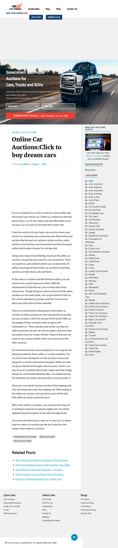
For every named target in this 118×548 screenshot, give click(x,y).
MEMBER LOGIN (54, 17)
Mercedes (93, 277)
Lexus (91, 264)
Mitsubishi (93, 287)
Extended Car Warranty (93, 241)
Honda (91, 255)
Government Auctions (25, 437)
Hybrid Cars (94, 258)
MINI (90, 284)
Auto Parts (93, 200)
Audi (90, 180)
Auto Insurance (95, 190)
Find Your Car (15, 9)
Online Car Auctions (98, 306)
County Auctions (96, 229)
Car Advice (85, 499)
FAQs (58, 9)
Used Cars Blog (87, 503)
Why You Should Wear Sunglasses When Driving (42, 460)
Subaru (91, 332)
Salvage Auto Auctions (93, 324)
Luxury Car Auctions (98, 271)
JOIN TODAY (36, 17)
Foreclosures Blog (88, 510)
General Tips (86, 513)
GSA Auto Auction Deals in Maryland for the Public (43, 465)
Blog (48, 9)
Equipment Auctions (98, 235)
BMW (91, 203)
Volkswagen (94, 351)
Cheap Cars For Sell (11, 506)
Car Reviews (94, 219)
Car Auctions (94, 209)
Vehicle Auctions (10, 513)
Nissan (91, 300)
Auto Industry (95, 187)
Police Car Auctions (97, 313)
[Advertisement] (59, 39)
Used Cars (93, 348)
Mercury (92, 280)
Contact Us (72, 9)
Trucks (6, 510)
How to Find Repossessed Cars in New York (39, 479)
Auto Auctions (95, 184)
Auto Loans (94, 197)
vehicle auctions (22, 441)
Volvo (91, 354)
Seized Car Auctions (98, 329)
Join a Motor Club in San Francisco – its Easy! (39, 469)
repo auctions (47, 437)
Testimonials (33, 9)
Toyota (92, 335)
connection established (22, 106)
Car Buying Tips (96, 213)
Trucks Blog (86, 506)
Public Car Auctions (97, 316)
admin (25, 164)
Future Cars (94, 248)
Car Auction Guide (97, 206)
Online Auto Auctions (25, 132)
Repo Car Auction (97, 319)
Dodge (91, 232)
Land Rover (94, 261)
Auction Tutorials (94, 155)
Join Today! (46, 499)
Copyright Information (51, 520)
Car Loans (93, 216)
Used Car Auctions (97, 345)
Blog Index (90, 169)
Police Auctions (96, 309)
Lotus (91, 267)
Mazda (91, 274)
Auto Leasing (95, 193)
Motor (91, 290)
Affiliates (45, 517)
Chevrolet (93, 222)
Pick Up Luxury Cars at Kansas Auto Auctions (40, 474)
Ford (90, 245)
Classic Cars (94, 226)
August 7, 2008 (40, 164)
